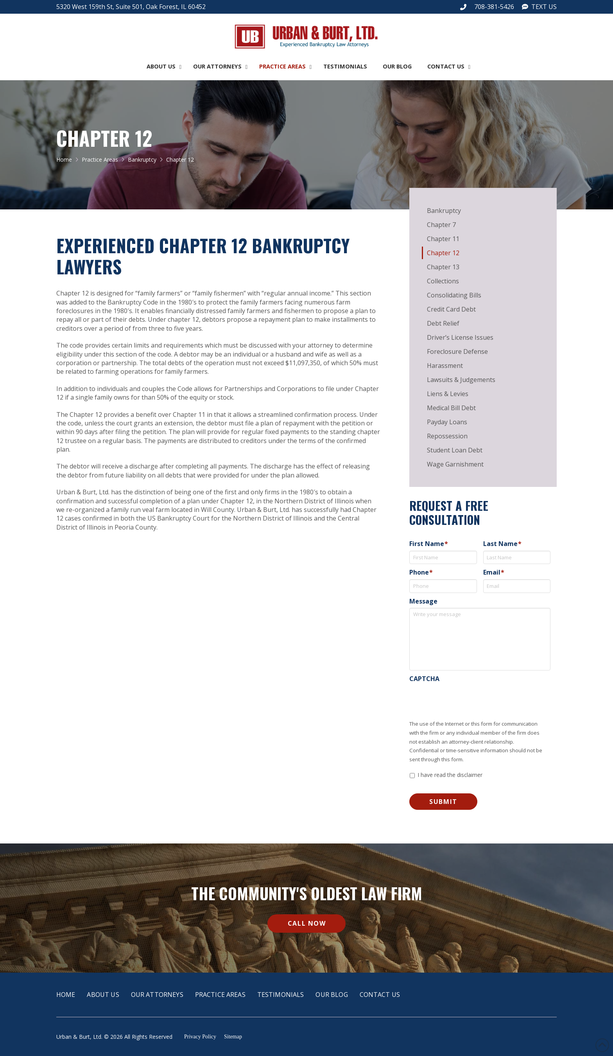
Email (493, 572)
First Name (428, 544)
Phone (421, 572)
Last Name (502, 544)
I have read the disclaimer (450, 774)
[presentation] (468, 701)
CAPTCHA (424, 679)
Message (423, 601)
